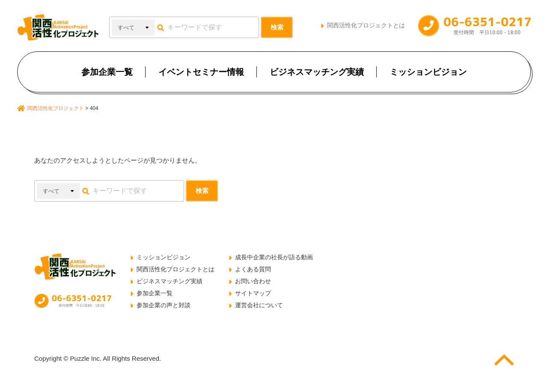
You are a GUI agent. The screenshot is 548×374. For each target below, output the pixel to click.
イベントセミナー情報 (201, 72)
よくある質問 (253, 269)
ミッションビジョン (428, 72)
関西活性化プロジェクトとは (366, 25)
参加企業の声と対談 (164, 305)
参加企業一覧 (107, 72)
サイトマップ (253, 293)
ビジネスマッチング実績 (317, 72)
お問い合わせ (253, 281)
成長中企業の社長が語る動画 (274, 257)
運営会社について (259, 305)
